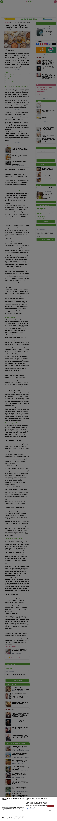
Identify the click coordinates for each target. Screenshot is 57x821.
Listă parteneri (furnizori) (30, 808)
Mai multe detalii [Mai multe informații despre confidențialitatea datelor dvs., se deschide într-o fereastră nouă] (18, 805)
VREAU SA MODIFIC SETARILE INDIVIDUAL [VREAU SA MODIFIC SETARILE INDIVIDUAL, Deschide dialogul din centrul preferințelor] (50, 810)
